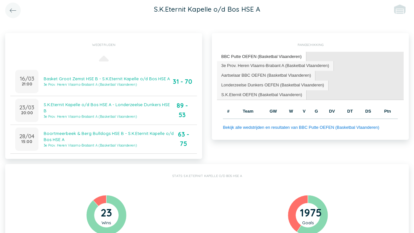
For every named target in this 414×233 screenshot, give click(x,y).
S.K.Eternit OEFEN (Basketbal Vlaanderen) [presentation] (261, 94)
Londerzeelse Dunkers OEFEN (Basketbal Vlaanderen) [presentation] (272, 85)
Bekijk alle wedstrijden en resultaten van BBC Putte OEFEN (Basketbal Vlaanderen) (301, 127)
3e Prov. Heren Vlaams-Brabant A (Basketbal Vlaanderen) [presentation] (275, 65)
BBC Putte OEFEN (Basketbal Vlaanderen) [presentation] (261, 56)
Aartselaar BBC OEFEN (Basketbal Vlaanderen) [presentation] (266, 75)
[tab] (261, 57)
